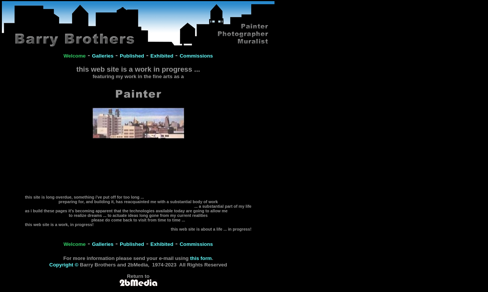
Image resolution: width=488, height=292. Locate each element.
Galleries (102, 56)
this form (201, 258)
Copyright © (63, 265)
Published (132, 56)
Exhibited (162, 56)
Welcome (74, 56)
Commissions (196, 56)
